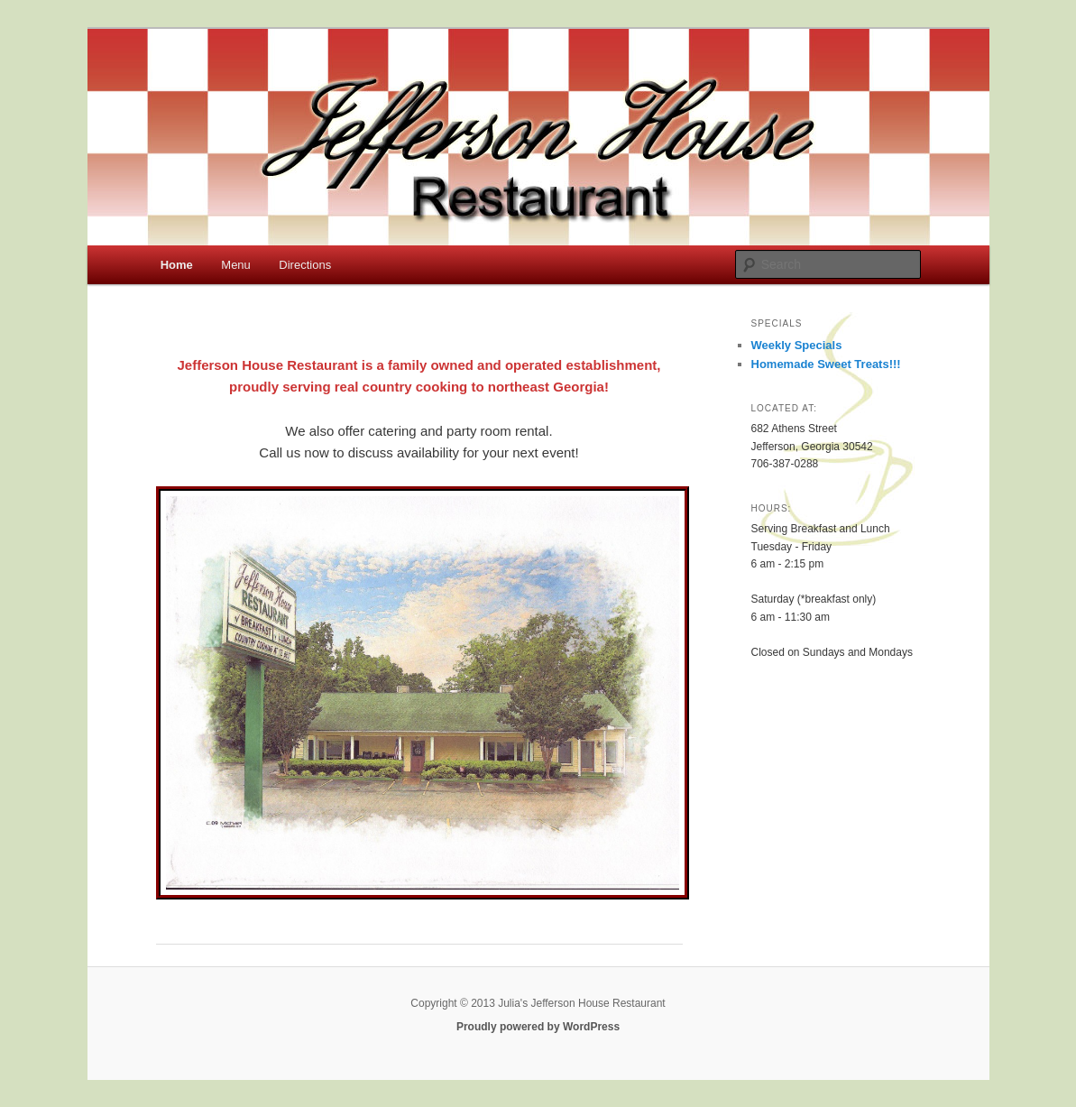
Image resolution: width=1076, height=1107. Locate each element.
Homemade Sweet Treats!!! (826, 364)
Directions (305, 265)
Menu (236, 265)
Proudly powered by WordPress (538, 1026)
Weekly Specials (796, 345)
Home (177, 265)
